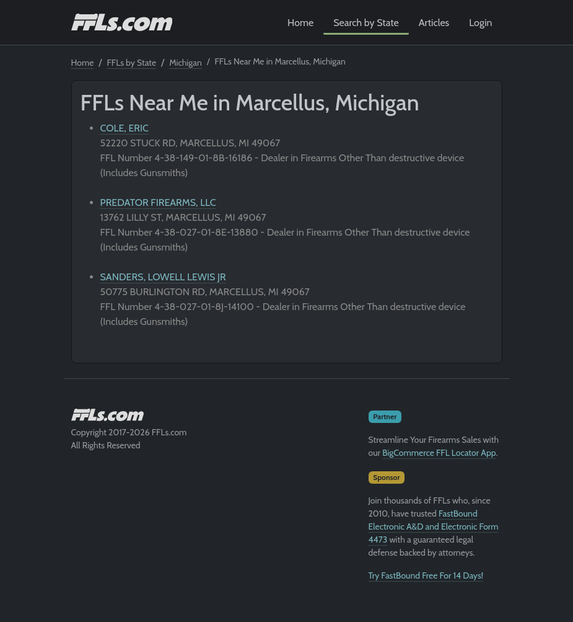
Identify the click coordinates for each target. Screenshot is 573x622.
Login (480, 23)
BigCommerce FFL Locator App (439, 452)
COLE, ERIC (124, 128)
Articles (434, 23)
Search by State (366, 23)
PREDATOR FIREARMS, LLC (158, 202)
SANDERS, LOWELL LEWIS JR (163, 277)
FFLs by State (132, 62)
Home (300, 23)
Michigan (185, 62)
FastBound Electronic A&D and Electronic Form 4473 (434, 526)
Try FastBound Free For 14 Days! (426, 575)
